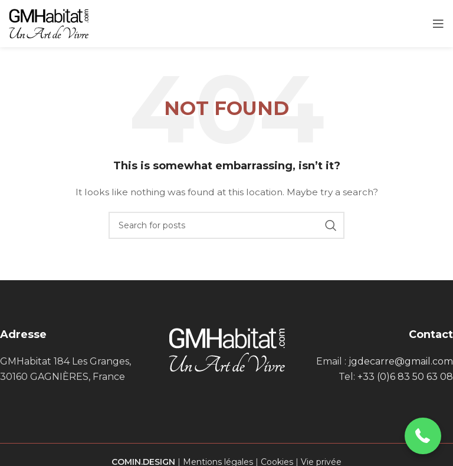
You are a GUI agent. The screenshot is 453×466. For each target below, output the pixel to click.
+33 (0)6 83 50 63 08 (405, 376)
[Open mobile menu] (438, 23)
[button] (423, 436)
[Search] (226, 225)
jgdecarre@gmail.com (401, 361)
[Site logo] (48, 23)
